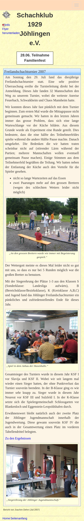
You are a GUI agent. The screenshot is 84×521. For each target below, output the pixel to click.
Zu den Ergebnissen (18, 438)
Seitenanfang (19, 518)
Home (6, 518)
